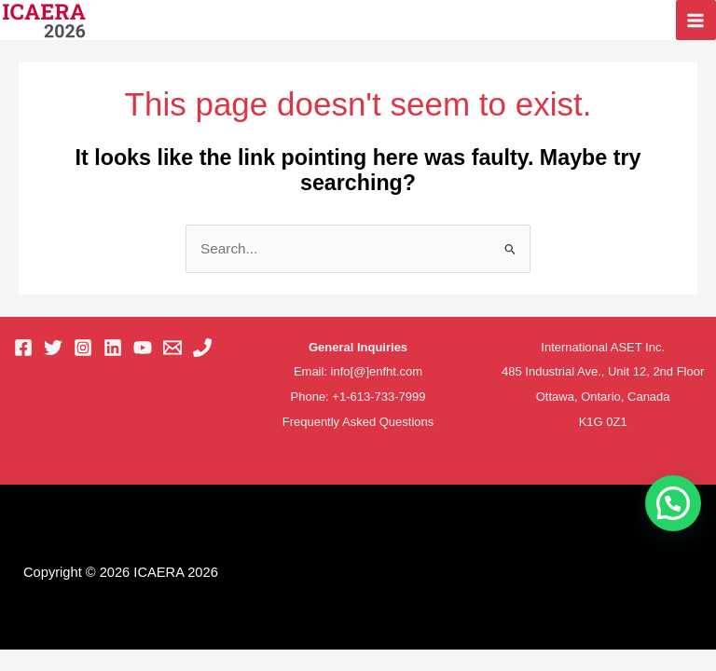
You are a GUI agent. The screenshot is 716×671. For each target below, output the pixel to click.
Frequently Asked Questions (358, 422)
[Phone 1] (202, 348)
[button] (673, 503)
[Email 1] (172, 348)
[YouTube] (142, 348)
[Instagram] (83, 348)
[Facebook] (23, 348)
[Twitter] (53, 348)
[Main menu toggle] (696, 20)
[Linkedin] (112, 348)
